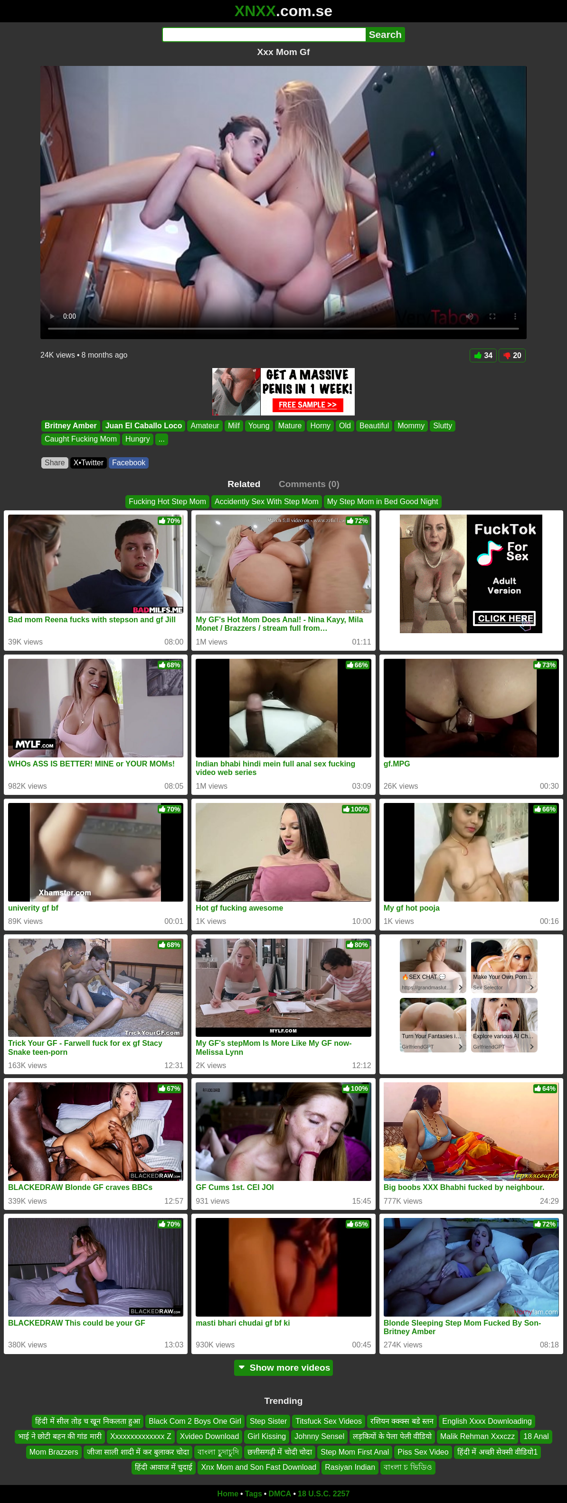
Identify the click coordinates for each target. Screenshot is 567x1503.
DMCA (279, 1494)
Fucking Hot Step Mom (167, 502)
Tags (253, 1494)
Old (345, 426)
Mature (290, 426)
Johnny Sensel (319, 1436)
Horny (320, 426)
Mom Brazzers (53, 1452)
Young (259, 426)
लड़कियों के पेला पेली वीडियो (392, 1436)
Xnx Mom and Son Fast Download (258, 1467)
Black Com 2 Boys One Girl (195, 1421)
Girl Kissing (266, 1436)
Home (227, 1494)
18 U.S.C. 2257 (324, 1494)
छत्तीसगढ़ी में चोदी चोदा (279, 1452)
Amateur (204, 426)
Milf (234, 426)
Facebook (128, 463)
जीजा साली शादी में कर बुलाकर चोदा (138, 1452)
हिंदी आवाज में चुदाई (163, 1467)
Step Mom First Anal (355, 1452)
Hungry (137, 439)
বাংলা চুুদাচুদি (218, 1452)
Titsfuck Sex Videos (328, 1421)
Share (55, 463)
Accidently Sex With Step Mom (267, 502)
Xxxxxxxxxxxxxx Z (140, 1436)
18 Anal (535, 1436)
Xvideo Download (209, 1436)
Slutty (442, 426)
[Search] (264, 34)
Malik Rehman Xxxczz (477, 1436)
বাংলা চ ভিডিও (408, 1467)
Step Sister (268, 1421)
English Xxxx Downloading (487, 1421)
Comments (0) (309, 484)
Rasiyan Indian (350, 1467)
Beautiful (374, 426)
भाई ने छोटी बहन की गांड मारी (60, 1436)
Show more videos (284, 1368)
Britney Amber (71, 426)
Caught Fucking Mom (81, 439)
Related (243, 484)
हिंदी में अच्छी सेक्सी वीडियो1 (497, 1452)
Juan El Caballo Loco (143, 426)
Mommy (411, 426)
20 (512, 355)
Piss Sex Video (422, 1452)
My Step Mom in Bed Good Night (382, 502)
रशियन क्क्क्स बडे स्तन (402, 1421)
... (162, 439)
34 (483, 355)
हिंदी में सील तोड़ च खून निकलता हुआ (87, 1421)
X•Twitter (89, 463)
